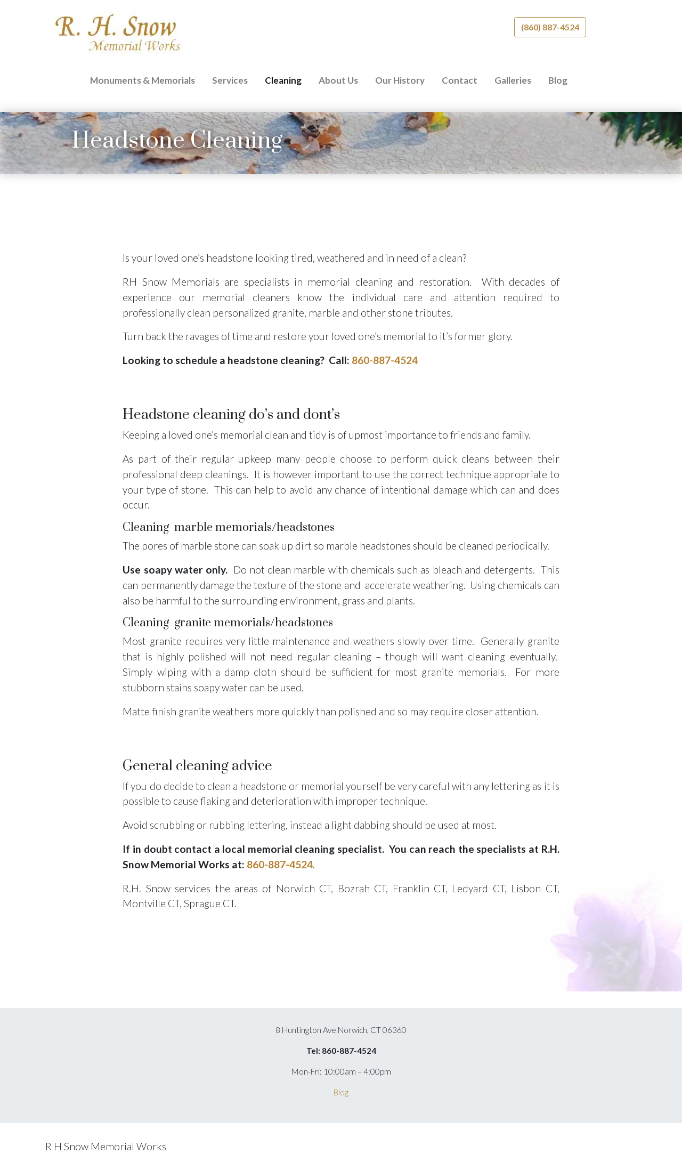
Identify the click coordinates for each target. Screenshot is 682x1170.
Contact (459, 80)
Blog (557, 80)
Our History (400, 80)
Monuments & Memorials (142, 80)
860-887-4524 (385, 360)
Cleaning (283, 80)
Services (230, 80)
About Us (338, 80)
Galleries (512, 80)
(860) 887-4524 (550, 27)
